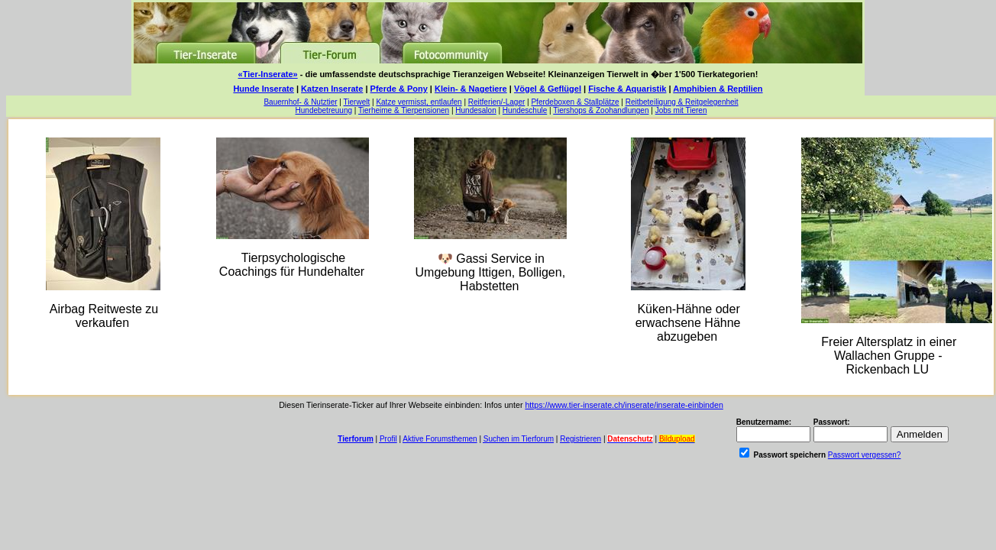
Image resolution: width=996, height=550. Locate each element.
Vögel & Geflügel (547, 88)
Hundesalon (475, 110)
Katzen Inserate (332, 88)
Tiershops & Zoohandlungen (600, 110)
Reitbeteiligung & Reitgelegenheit (682, 102)
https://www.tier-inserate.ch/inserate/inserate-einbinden (624, 404)
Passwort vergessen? (864, 455)
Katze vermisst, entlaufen (418, 102)
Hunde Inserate (263, 88)
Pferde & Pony (399, 88)
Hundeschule (525, 110)
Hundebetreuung (324, 110)
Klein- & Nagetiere (471, 88)
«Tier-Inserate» (268, 74)
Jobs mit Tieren (681, 110)
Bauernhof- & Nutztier (300, 102)
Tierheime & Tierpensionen (403, 110)
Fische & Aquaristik (627, 88)
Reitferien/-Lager (496, 102)
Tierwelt (357, 102)
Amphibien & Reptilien (717, 88)
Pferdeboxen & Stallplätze (575, 102)
